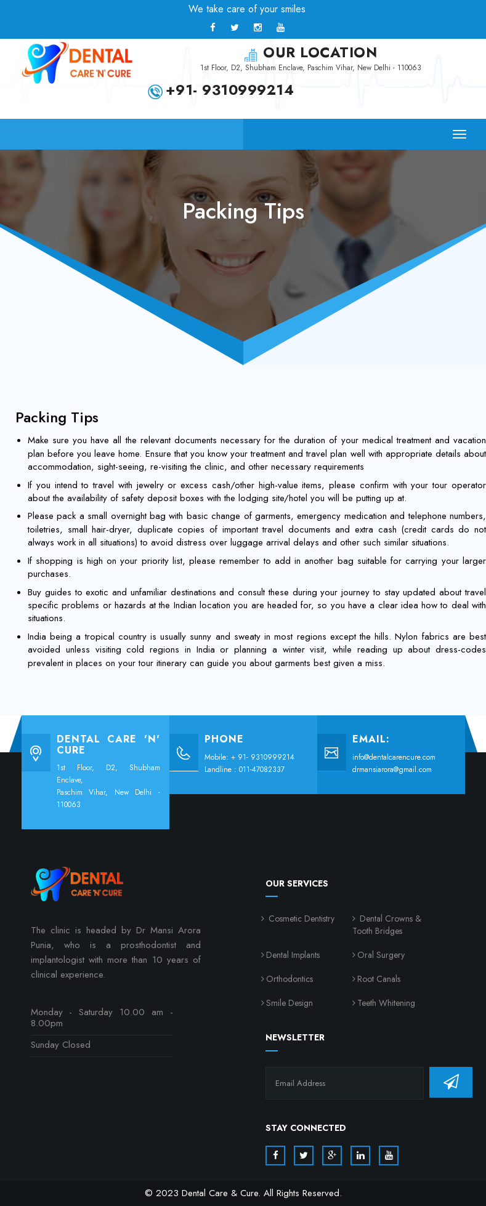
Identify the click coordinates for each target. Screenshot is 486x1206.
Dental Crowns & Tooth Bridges (386, 924)
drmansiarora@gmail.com (392, 769)
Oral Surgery (381, 955)
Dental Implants (293, 955)
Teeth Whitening (386, 1003)
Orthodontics (289, 979)
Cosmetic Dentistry (300, 918)
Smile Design (289, 1003)
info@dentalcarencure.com (393, 757)
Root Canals (378, 979)
